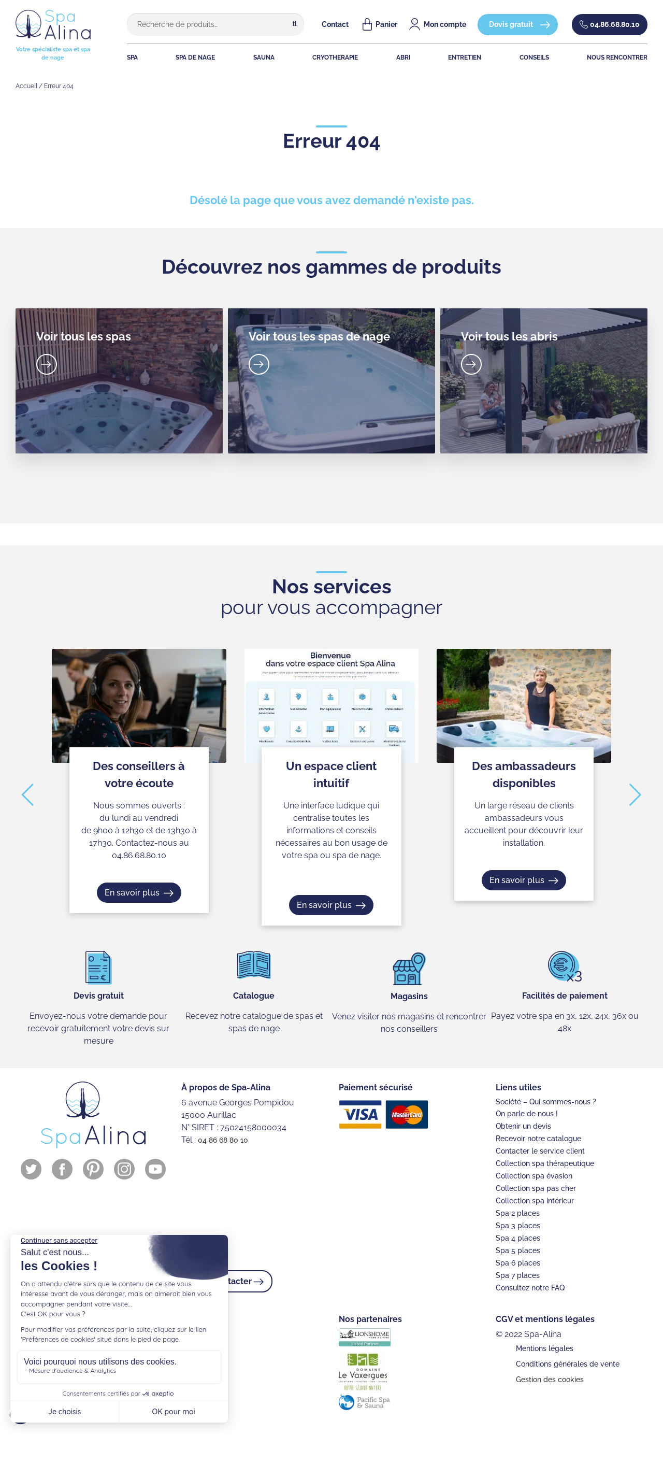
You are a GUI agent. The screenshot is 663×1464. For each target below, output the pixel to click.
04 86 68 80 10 (223, 1140)
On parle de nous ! (527, 1114)
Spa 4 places (518, 1238)
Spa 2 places (518, 1213)
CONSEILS (534, 57)
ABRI (403, 57)
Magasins (409, 996)
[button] (28, 795)
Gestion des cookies (550, 1379)
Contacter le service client (540, 1151)
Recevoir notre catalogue (538, 1138)
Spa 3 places (518, 1225)
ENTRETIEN (464, 57)
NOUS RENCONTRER (617, 57)
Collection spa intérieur (535, 1201)
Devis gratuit (511, 24)
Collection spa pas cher (536, 1188)
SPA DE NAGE (195, 57)
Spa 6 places (518, 1263)
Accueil (26, 86)
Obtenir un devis (523, 1126)
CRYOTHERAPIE (335, 57)
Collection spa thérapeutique (545, 1163)
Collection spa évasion (534, 1176)
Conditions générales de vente (567, 1364)
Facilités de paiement (565, 996)
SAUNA (264, 57)
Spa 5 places (518, 1250)
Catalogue (254, 996)
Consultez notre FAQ (530, 1288)
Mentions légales (544, 1348)
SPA (132, 57)
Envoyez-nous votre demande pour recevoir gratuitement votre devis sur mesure (98, 1028)
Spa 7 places (518, 1275)
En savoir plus (132, 892)
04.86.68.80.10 (615, 24)
